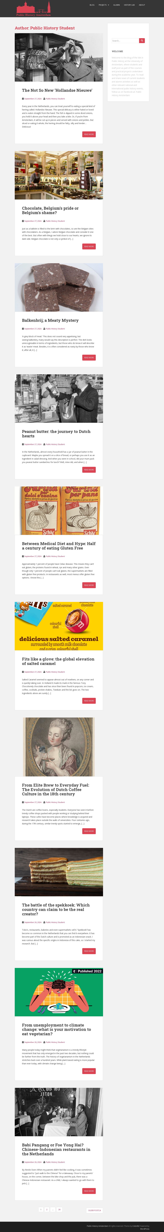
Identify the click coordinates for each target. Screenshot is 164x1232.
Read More (89, 134)
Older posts (94, 1210)
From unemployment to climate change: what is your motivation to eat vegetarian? (56, 1029)
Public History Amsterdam (97, 1226)
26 (59, 1209)
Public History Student (55, 98)
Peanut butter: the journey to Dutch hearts (56, 434)
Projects (102, 5)
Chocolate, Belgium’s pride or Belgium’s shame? (50, 210)
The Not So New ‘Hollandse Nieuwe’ (57, 90)
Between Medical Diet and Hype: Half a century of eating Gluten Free (59, 546)
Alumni (116, 5)
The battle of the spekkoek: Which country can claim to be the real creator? (56, 909)
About (142, 5)
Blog (92, 5)
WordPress (144, 1229)
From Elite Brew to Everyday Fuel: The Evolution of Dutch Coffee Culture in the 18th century (55, 789)
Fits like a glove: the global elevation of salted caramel (58, 661)
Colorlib (136, 1226)
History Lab (129, 5)
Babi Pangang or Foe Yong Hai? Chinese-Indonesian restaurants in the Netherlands (56, 1149)
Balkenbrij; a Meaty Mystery (50, 320)
